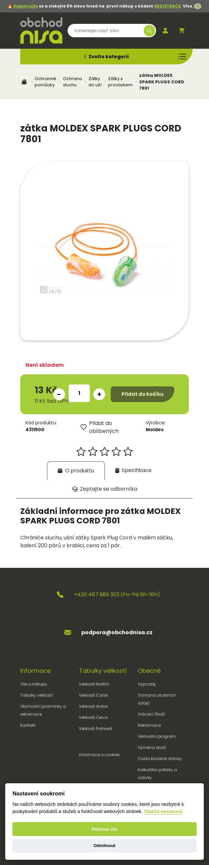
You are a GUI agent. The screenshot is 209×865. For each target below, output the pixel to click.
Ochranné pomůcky (45, 82)
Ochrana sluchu (72, 82)
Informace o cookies (99, 754)
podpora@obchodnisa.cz (117, 632)
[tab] (76, 470)
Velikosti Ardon (93, 706)
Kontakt (27, 725)
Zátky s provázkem (120, 82)
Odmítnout (104, 845)
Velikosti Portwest (95, 728)
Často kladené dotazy (160, 758)
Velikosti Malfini (94, 684)
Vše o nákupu (33, 684)
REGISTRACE (167, 6)
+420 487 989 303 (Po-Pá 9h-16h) (117, 594)
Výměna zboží (152, 747)
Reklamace (149, 725)
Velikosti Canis (93, 695)
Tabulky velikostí (36, 695)
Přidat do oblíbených (100, 427)
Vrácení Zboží (151, 714)
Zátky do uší (95, 82)
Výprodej (146, 684)
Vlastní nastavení (163, 811)
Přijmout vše (105, 829)
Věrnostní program (157, 736)
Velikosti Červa (93, 717)
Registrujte (25, 6)
